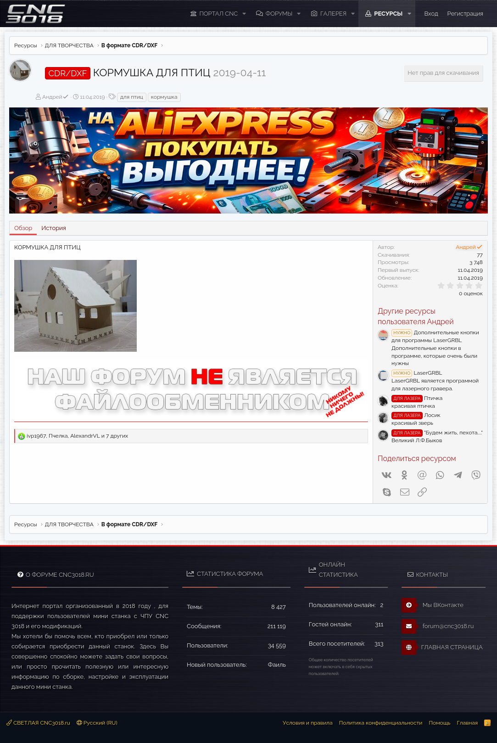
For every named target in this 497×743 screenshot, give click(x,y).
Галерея (333, 13)
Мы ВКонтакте (432, 605)
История (53, 228)
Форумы (279, 13)
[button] (244, 13)
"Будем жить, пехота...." (437, 432)
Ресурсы (388, 13)
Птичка (416, 398)
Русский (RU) (97, 723)
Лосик (416, 415)
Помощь (439, 723)
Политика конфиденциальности (381, 723)
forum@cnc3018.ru (438, 626)
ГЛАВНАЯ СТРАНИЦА (442, 647)
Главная (467, 723)
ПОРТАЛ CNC (219, 13)
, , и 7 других (77, 436)
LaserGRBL (416, 373)
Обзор (23, 228)
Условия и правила (308, 723)
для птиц (131, 97)
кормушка (164, 97)
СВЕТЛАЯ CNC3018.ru (38, 723)
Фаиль (277, 664)
